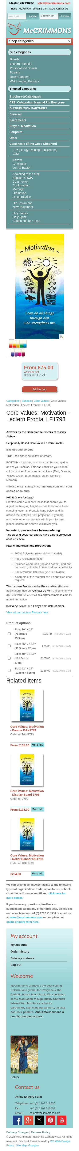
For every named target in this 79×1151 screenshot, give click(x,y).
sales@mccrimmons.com (53, 3)
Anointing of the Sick (26, 174)
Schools (26, 400)
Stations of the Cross (26, 221)
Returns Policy (40, 1132)
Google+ (33, 1145)
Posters (15, 72)
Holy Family (20, 213)
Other (13, 138)
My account (19, 944)
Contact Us (62, 8)
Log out (16, 964)
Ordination (19, 193)
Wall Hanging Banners (24, 81)
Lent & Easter (22, 167)
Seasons (15, 114)
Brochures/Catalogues (25, 96)
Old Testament (22, 203)
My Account (25, 8)
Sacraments (17, 120)
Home (14, 8)
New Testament (23, 207)
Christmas (19, 164)
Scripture (15, 132)
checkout (64, 16)
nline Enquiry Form (29, 1096)
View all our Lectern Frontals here (27, 612)
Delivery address (22, 958)
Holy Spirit (19, 217)
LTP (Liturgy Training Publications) (35, 150)
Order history (20, 951)
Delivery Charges (17, 1132)
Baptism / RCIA (23, 177)
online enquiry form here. (22, 921)
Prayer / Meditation (22, 126)
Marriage (18, 189)
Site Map (21, 1145)
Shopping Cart (39, 8)
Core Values (41, 400)
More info (37, 744)
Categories (13, 400)
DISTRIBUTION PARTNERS (28, 108)
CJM (16, 153)
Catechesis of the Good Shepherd (33, 143)
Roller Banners (19, 77)
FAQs (52, 8)
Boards (14, 59)
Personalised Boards (23, 68)
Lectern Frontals (20, 63)
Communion (20, 181)
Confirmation (21, 185)
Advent (17, 160)
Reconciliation (22, 196)
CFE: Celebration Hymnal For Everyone (36, 102)
